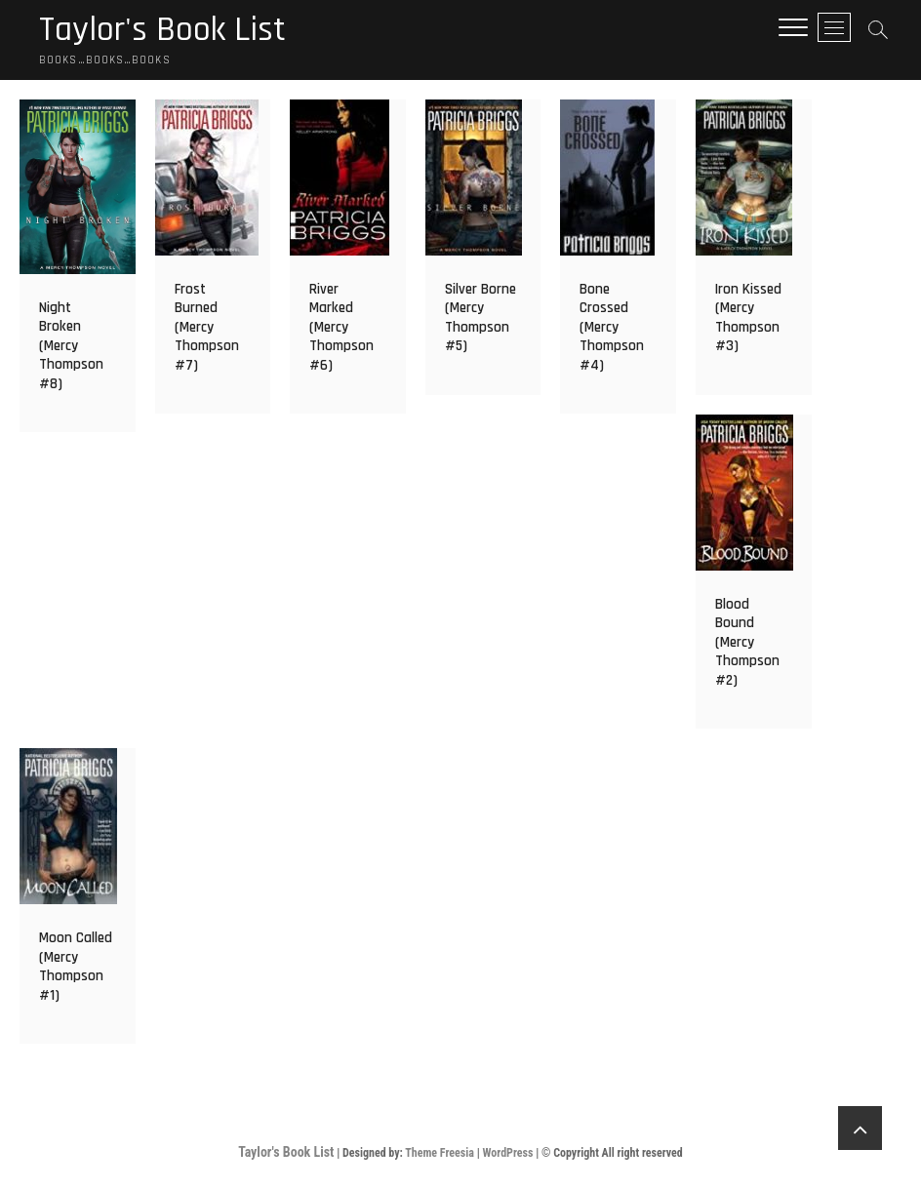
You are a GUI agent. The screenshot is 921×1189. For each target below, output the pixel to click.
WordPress (507, 1153)
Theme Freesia (439, 1153)
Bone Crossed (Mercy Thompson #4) (612, 327)
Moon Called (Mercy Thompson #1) (75, 967)
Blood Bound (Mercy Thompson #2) (747, 642)
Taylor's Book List (162, 30)
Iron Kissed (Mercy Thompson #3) (748, 318)
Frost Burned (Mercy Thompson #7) (207, 327)
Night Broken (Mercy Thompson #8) (71, 345)
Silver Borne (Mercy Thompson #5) (480, 318)
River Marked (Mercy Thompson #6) (341, 327)
